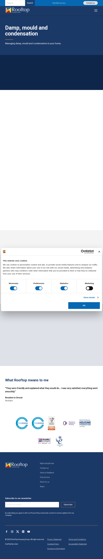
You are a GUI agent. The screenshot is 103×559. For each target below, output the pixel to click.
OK (84, 305)
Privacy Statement (54, 539)
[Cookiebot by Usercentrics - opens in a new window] (83, 252)
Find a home (45, 477)
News (42, 487)
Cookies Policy (53, 544)
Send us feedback (47, 473)
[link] (17, 10)
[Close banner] (99, 252)
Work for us (44, 482)
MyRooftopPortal (47, 463)
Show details (89, 297)
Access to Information (56, 549)
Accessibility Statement (77, 544)
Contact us (44, 468)
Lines (16, 544)
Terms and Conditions (77, 539)
